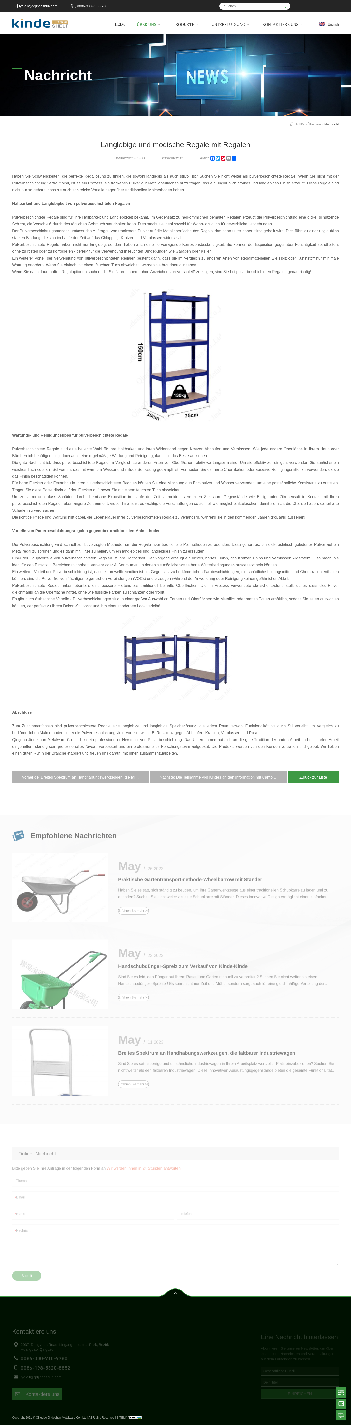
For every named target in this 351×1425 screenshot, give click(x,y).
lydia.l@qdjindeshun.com (38, 6)
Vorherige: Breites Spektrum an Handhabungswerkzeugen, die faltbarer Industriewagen (85, 777)
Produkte (141, 1363)
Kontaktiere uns (37, 1402)
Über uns (315, 124)
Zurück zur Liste (313, 777)
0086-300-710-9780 (92, 6)
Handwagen (212, 1363)
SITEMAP (123, 1417)
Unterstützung (145, 1372)
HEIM (300, 124)
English (333, 24)
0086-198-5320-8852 (45, 1375)
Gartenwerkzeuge (216, 1372)
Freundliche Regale (218, 1354)
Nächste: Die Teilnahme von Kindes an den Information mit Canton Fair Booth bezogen (223, 777)
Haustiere (210, 1380)
